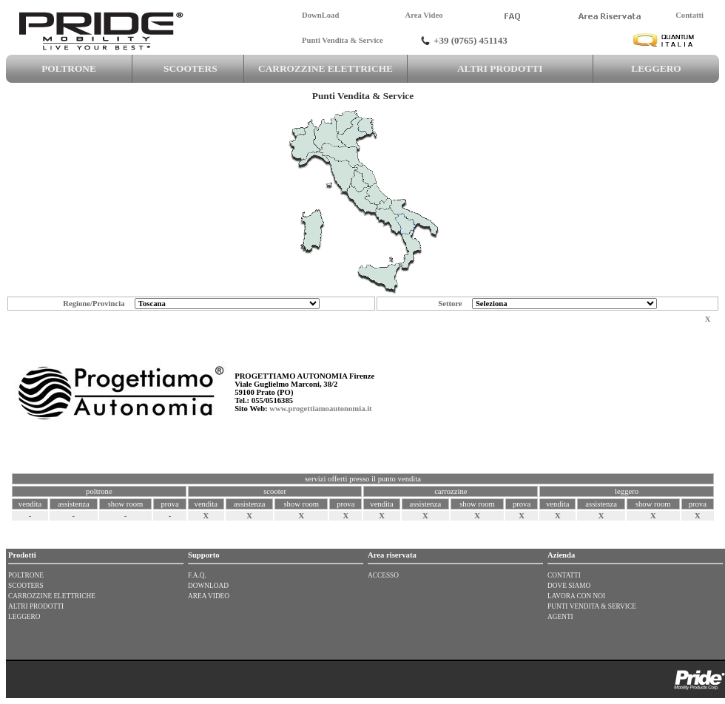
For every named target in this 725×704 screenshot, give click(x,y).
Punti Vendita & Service (342, 40)
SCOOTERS (188, 68)
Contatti (689, 15)
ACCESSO (383, 575)
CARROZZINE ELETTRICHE (325, 68)
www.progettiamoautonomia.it (320, 409)
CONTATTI (564, 575)
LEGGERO (657, 68)
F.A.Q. (197, 575)
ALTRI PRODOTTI (500, 68)
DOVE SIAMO (568, 585)
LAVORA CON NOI (576, 596)
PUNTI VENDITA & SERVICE (591, 606)
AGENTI (560, 616)
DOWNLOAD (208, 585)
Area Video (423, 15)
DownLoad (320, 15)
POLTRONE (69, 68)
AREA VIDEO (208, 596)
